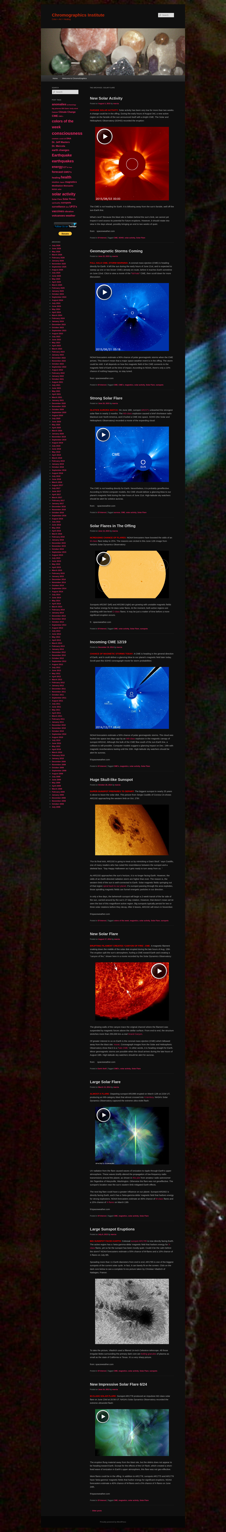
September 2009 (59, 771)
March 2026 (57, 255)
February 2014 (58, 610)
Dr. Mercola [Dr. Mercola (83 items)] (58, 146)
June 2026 (56, 248)
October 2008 (58, 804)
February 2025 (58, 288)
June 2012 (56, 670)
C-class (116, 611)
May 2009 (56, 783)
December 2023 (59, 324)
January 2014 (58, 613)
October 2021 (58, 379)
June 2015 (56, 561)
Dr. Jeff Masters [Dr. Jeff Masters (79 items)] (61, 142)
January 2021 (58, 400)
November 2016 (59, 509)
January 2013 (58, 649)
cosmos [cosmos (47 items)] (55, 139)
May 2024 (56, 309)
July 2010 (56, 740)
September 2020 (59, 412)
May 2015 (56, 564)
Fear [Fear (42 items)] (70, 167)
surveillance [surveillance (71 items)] (58, 206)
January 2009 (58, 795)
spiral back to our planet (114, 886)
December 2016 (59, 506)
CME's (121, 385)
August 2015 (57, 555)
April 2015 (56, 567)
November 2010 (59, 728)
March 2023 (57, 349)
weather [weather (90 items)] (70, 215)
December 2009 (59, 761)
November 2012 (59, 655)
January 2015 (58, 576)
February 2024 (58, 318)
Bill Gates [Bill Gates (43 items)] (65, 108)
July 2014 (56, 595)
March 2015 (57, 570)
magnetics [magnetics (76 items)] (71, 182)
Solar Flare (140, 238)
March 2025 (57, 285)
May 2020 (56, 425)
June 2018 (56, 479)
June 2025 (56, 276)
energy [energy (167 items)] (57, 167)
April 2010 (56, 749)
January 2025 (58, 291)
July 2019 (56, 446)
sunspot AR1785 (139, 1241)
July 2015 (56, 558)
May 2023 (56, 343)
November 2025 (59, 264)
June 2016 (56, 525)
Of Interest (102, 238)
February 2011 (58, 719)
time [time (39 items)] (67, 207)
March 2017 (57, 497)
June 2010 (56, 743)
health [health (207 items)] (66, 177)
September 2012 (59, 661)
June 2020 (56, 422)
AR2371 (145, 410)
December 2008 (59, 798)
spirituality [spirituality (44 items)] (56, 203)
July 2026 (56, 245)
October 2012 (58, 658)
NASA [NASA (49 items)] (54, 189)
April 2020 (56, 428)
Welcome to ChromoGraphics (74, 78)
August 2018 (57, 473)
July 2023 (56, 336)
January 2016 (58, 540)
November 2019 (59, 437)
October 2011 (58, 695)
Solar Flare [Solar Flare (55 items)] (57, 199)
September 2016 (59, 515)
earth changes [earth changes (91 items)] (60, 150)
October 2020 (58, 409)
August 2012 (57, 664)
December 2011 (59, 689)
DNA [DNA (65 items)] (68, 138)
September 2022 (59, 367)
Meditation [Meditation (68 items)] (57, 185)
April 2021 (56, 394)
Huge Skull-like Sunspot (111, 779)
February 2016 (58, 537)
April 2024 (56, 312)
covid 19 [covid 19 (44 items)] (62, 139)
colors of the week (121, 921)
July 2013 (56, 631)
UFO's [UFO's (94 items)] (73, 206)
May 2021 (56, 391)
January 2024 (58, 321)
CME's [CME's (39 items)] (61, 116)
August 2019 (57, 443)
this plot (136, 1178)
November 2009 (59, 764)
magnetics (129, 385)
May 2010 (56, 746)
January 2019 (58, 464)
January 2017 (58, 503)
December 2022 (59, 358)
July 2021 (56, 385)
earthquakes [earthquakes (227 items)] (63, 161)
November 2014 (59, 582)
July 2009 (56, 777)
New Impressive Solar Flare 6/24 (118, 1384)
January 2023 (58, 355)
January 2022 (58, 376)
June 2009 (56, 780)
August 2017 (57, 485)
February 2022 (58, 373)
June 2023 (56, 339)
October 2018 (58, 467)
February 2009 (58, 792)
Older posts (96, 1511)
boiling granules (148, 1354)
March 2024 (57, 315)
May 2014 (56, 601)
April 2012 (56, 676)
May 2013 (56, 637)
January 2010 (58, 758)
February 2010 (58, 755)
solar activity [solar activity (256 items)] (64, 194)
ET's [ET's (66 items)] (65, 167)
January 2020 (58, 434)
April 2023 (56, 346)
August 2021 (57, 382)
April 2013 (56, 640)
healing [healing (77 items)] (56, 177)
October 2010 (58, 731)
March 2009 (57, 789)
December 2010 (59, 725)
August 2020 (57, 415)
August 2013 (57, 628)
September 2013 (59, 625)
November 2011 (59, 692)
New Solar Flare (104, 934)
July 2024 (56, 303)
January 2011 (58, 722)
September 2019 (59, 440)
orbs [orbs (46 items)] (59, 189)
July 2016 (56, 522)
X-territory (149, 1097)
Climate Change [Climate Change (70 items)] (67, 112)
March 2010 (57, 752)
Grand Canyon (135, 1034)
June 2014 (56, 598)
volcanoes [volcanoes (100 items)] (58, 215)
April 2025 (56, 282)
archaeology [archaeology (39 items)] (71, 105)
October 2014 (58, 585)
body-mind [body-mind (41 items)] (74, 108)
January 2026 (58, 261)
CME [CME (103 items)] (55, 115)
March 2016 (57, 534)
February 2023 (58, 352)
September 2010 (59, 734)
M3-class (127, 413)
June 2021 (56, 388)
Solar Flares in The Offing (112, 526)
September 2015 (59, 552)
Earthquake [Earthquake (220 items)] (62, 155)
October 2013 (58, 622)
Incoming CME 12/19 (108, 642)
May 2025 (56, 279)
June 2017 (56, 491)
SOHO (121, 238)
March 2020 (57, 431)
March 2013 (57, 643)
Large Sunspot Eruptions (112, 1229)
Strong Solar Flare (106, 398)
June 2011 (56, 707)
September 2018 (59, 470)
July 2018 (56, 476)
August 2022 (57, 370)
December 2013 (59, 616)
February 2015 (58, 573)
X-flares (110, 1202)
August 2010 (57, 737)
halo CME (123, 1048)
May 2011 (56, 710)
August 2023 (57, 333)
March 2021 (57, 397)
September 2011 (59, 698)
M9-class (130, 738)
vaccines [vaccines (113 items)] (58, 211)
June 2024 (56, 306)
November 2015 (59, 546)
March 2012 (57, 679)
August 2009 (57, 774)
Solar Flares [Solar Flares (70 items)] (69, 199)
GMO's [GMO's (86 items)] (67, 172)
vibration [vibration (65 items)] (69, 211)
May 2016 (56, 528)
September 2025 (59, 267)
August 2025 (57, 270)
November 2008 (59, 801)
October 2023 (58, 327)
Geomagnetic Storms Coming (116, 251)
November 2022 (59, 361)
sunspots (159, 385)
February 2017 (58, 500)
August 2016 (57, 519)
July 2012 (56, 667)
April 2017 (56, 494)
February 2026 (58, 258)
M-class (93, 541)
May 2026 (56, 252)
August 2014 (57, 592)
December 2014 (59, 579)
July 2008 (56, 807)
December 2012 (59, 652)
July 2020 (56, 418)
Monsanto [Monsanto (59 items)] (68, 186)
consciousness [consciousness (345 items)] (67, 133)
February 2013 (58, 646)
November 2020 (59, 406)
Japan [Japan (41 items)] (62, 182)
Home (55, 78)
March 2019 (57, 458)
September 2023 (59, 330)
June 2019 (56, 449)
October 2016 (58, 512)
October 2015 (58, 549)
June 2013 (56, 634)
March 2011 (57, 716)
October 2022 (58, 364)
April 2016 (56, 531)
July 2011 (56, 704)
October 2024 (58, 294)
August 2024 (57, 300)
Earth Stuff (102, 1069)
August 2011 (57, 701)
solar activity (130, 238)
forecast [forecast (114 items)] (57, 171)
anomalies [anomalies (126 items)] (59, 104)
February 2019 (58, 461)
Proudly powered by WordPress (113, 1522)
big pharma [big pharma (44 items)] (56, 108)
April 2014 (56, 604)
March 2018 (57, 482)
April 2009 (56, 786)
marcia (116, 104)
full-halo (135, 273)
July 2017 (56, 488)
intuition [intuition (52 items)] (55, 182)
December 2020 (59, 403)
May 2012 (56, 673)
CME (116, 238)
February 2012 (58, 682)
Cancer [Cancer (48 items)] (55, 112)
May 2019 (56, 452)
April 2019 (56, 455)
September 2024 (59, 297)
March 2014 (57, 607)
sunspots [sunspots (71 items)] (66, 202)
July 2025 (56, 273)
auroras (117, 512)
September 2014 (59, 588)
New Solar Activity (106, 98)
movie (117, 1044)
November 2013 (59, 619)
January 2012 (58, 685)
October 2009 (58, 768)
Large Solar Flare (105, 1082)
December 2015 (59, 543)
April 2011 (56, 713)
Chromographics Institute (78, 15)
